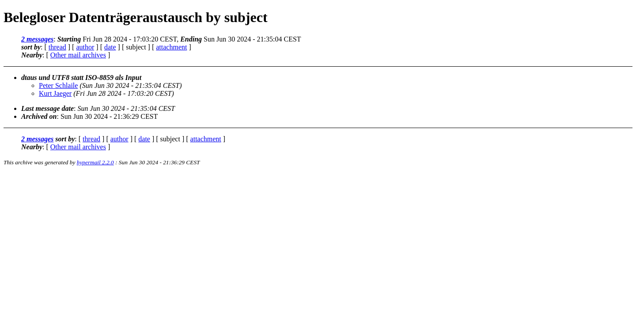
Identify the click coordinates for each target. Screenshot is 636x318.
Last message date (47, 108)
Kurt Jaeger (55, 93)
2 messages (37, 39)
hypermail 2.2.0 (95, 162)
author (85, 47)
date (110, 47)
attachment (171, 47)
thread (57, 47)
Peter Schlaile (58, 85)
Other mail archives (78, 55)
